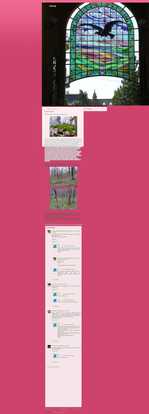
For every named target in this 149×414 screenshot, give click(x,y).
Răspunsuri (57, 244)
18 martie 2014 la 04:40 (63, 310)
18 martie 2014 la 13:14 (68, 355)
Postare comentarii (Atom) (59, 412)
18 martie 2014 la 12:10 (63, 345)
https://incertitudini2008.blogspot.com (62, 231)
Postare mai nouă (50, 409)
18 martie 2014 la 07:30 (68, 324)
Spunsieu (54, 345)
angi (58, 245)
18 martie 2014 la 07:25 (68, 294)
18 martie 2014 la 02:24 (61, 284)
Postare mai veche (77, 409)
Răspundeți (55, 241)
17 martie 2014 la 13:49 (68, 245)
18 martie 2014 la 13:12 (68, 269)
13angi (52, 6)
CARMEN (54, 310)
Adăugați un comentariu (53, 367)
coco (53, 284)
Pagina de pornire (63, 409)
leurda (65, 114)
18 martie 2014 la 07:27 (68, 300)
